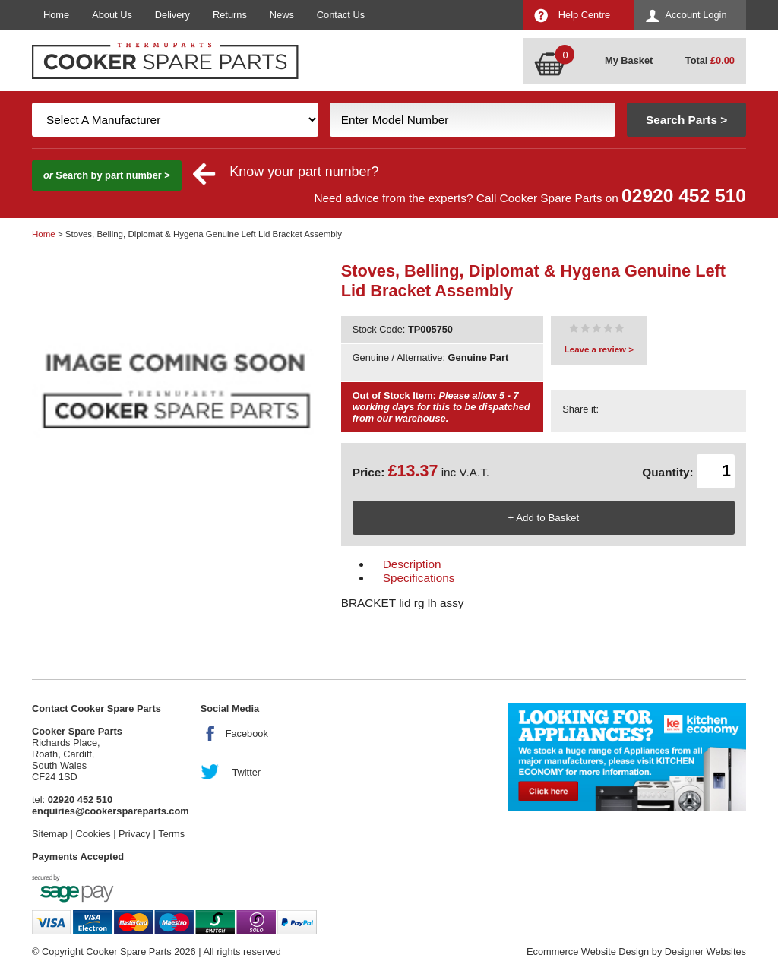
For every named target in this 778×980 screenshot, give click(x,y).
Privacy (134, 833)
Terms (171, 833)
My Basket (629, 60)
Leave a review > (599, 349)
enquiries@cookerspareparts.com (110, 811)
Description (412, 564)
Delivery (172, 15)
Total (710, 60)
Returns (230, 15)
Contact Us (341, 15)
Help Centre (584, 15)
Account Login (695, 15)
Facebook (247, 733)
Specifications (419, 577)
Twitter (246, 772)
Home (56, 15)
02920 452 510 (683, 195)
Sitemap (50, 833)
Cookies (92, 833)
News (282, 15)
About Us (112, 15)
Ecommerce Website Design (588, 951)
